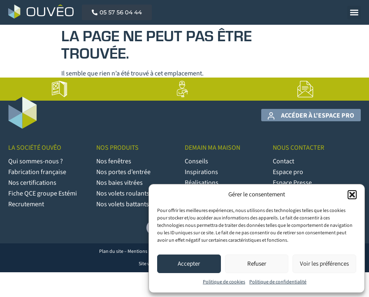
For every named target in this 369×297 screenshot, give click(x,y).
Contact (283, 161)
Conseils (196, 161)
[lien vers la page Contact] (305, 89)
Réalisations (201, 182)
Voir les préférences (324, 263)
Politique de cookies (224, 281)
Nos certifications (32, 182)
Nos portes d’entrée (123, 172)
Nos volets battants (122, 204)
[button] (352, 195)
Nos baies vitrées (119, 182)
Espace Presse (292, 182)
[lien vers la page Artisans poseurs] (182, 89)
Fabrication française (37, 172)
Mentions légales (145, 251)
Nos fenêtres (113, 161)
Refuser (256, 263)
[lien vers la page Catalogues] (59, 89)
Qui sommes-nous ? (35, 161)
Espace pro (288, 172)
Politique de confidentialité (277, 281)
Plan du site (111, 251)
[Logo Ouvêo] (41, 12)
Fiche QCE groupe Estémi (42, 193)
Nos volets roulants (122, 193)
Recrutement (26, 204)
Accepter (189, 263)
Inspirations (201, 172)
